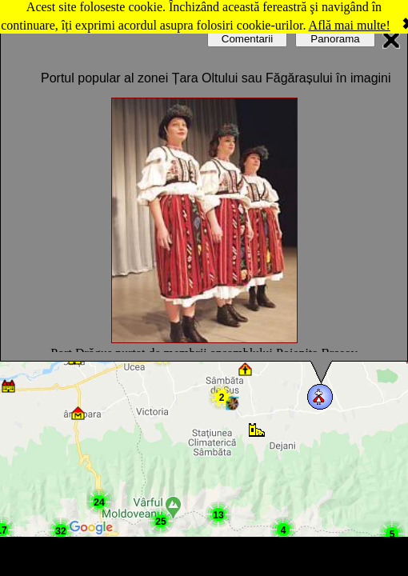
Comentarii (247, 39)
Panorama (335, 39)
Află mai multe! (349, 25)
